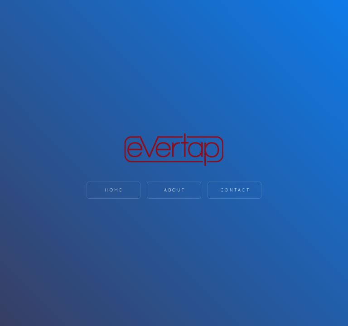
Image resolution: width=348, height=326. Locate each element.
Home (114, 189)
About (175, 189)
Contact (235, 189)
